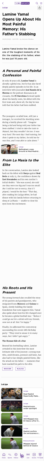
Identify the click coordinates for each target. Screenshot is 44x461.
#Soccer (7, 369)
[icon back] (2, 3)
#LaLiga (20, 369)
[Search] (37, 3)
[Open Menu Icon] (41, 3)
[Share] (39, 8)
